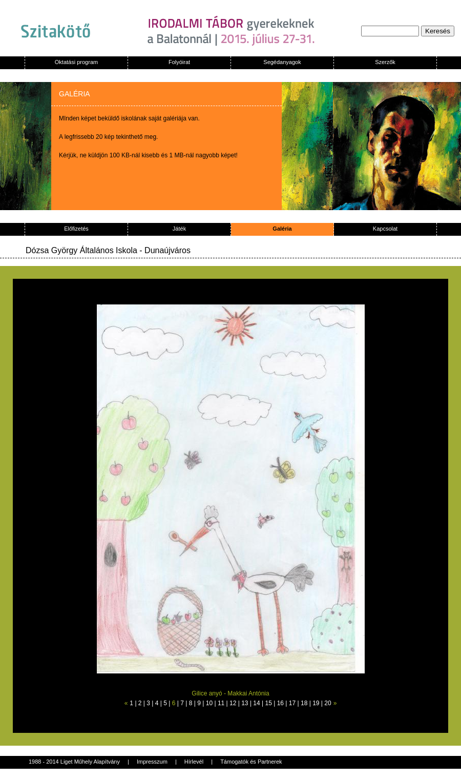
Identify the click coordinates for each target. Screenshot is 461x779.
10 (209, 703)
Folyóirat (179, 62)
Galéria (282, 228)
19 (315, 703)
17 (292, 703)
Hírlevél (193, 761)
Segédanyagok (282, 62)
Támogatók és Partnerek (251, 761)
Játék (179, 228)
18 (304, 703)
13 (244, 703)
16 (280, 703)
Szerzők (385, 62)
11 (221, 703)
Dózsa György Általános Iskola (81, 250)
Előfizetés (76, 228)
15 (268, 703)
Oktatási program (76, 62)
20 (327, 703)
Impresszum (152, 761)
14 (256, 703)
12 (232, 703)
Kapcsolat (385, 228)
